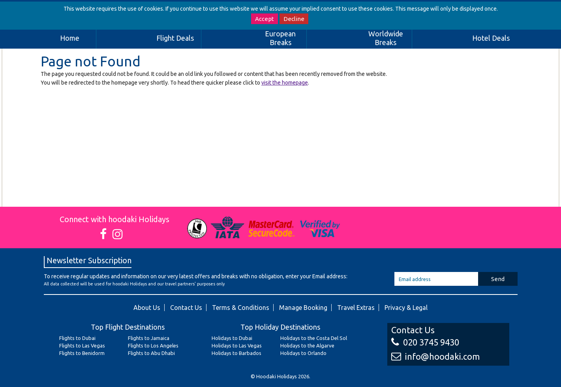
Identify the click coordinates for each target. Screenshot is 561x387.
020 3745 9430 (425, 342)
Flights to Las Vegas (82, 345)
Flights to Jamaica (148, 338)
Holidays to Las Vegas (237, 345)
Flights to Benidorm (82, 353)
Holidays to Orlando (303, 353)
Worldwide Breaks (385, 38)
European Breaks (280, 38)
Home (69, 38)
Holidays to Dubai (232, 338)
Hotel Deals (491, 38)
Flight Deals (175, 38)
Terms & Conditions (240, 307)
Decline (293, 18)
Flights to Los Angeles (153, 345)
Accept (264, 18)
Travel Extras (356, 307)
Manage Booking (303, 307)
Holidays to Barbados (236, 353)
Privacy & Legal (406, 307)
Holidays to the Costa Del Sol (313, 338)
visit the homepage (284, 82)
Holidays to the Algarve (307, 345)
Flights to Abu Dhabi (151, 353)
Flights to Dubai (77, 338)
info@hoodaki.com (435, 356)
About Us (146, 307)
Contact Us (186, 307)
